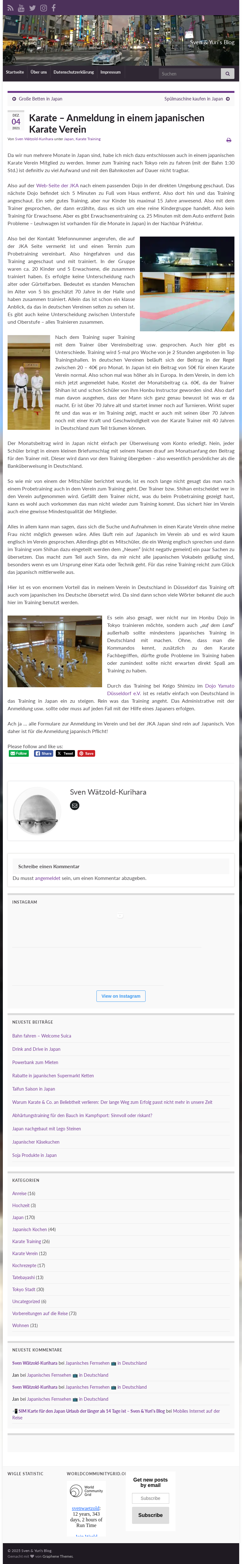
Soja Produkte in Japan (34, 1155)
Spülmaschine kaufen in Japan (193, 98)
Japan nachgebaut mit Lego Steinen (46, 1128)
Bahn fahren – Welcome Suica (41, 1035)
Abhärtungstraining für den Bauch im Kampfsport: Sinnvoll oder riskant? (82, 1115)
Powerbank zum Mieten (35, 1062)
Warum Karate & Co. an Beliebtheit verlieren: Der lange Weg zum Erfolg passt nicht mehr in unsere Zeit (112, 1102)
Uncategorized (26, 1301)
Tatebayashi (23, 1277)
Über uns (39, 72)
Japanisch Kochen (29, 1229)
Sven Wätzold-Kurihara (34, 138)
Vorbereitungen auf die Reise (40, 1313)
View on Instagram (120, 996)
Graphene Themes (58, 1556)
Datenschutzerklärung (74, 72)
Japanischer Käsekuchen (36, 1142)
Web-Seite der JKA (57, 185)
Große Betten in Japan (40, 98)
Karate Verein (25, 1253)
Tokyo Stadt (23, 1289)
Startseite (15, 72)
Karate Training (88, 138)
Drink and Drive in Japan (36, 1049)
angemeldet (47, 878)
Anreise (19, 1193)
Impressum (111, 72)
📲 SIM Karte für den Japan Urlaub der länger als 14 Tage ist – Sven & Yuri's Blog (88, 1411)
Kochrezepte (24, 1265)
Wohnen (20, 1325)
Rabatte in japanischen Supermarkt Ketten (53, 1075)
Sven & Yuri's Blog (197, 40)
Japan (69, 138)
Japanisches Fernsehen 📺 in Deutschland (106, 1363)
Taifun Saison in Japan (33, 1089)
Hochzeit (21, 1205)
